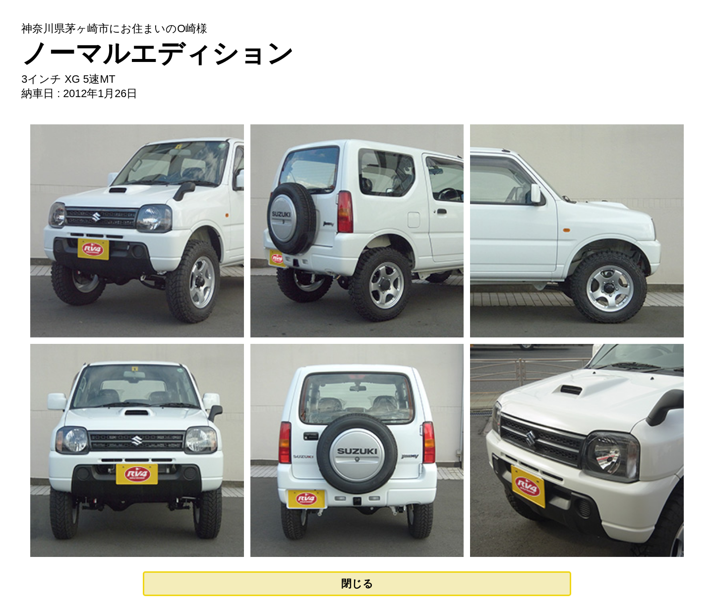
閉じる (357, 583)
